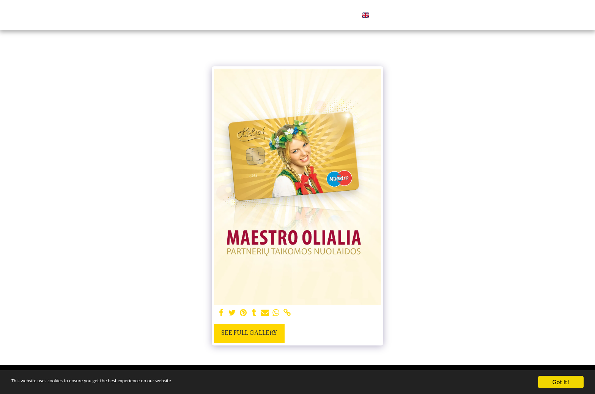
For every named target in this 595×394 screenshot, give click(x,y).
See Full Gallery (249, 333)
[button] (392, 15)
